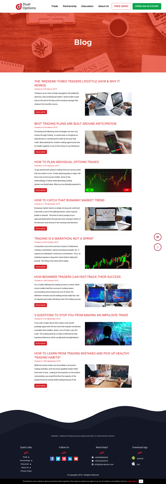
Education (86, 6)
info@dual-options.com (103, 464)
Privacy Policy (26, 471)
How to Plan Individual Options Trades (66, 162)
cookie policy (132, 482)
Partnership (69, 6)
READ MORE (41, 112)
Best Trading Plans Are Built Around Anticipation (75, 123)
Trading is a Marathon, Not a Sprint (64, 238)
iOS (136, 464)
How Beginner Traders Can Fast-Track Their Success (77, 277)
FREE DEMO (121, 6)
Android (137, 458)
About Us (103, 6)
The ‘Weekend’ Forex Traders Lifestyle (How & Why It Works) (77, 83)
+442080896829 (100, 457)
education (26, 464)
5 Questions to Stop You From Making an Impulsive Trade (81, 315)
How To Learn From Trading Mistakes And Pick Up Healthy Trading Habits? (81, 355)
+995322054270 (100, 460)
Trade (54, 6)
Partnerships (26, 460)
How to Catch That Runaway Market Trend (69, 200)
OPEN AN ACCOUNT (147, 6)
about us (26, 467)
